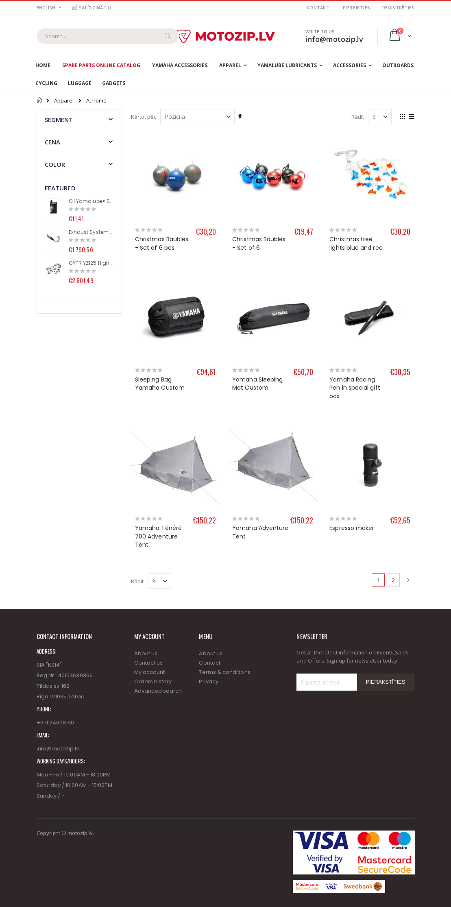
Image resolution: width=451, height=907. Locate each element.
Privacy (208, 681)
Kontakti (319, 7)
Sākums (40, 100)
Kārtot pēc (143, 116)
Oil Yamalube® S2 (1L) (91, 201)
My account (149, 672)
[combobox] (108, 36)
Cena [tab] (53, 142)
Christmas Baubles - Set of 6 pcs (161, 243)
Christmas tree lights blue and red (355, 243)
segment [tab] (59, 120)
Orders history (153, 681)
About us (146, 653)
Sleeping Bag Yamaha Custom (160, 383)
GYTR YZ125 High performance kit (91, 263)
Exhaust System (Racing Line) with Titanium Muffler (91, 232)
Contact (209, 663)
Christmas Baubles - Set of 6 (258, 243)
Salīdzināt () (91, 7)
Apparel (64, 100)
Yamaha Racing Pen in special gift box (354, 387)
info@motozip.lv (58, 748)
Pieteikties (356, 7)
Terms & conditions (224, 672)
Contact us (148, 663)
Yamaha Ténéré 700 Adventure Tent (158, 536)
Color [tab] (55, 164)
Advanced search (158, 691)
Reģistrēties (398, 7)
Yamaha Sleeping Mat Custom (257, 383)
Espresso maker (351, 528)
